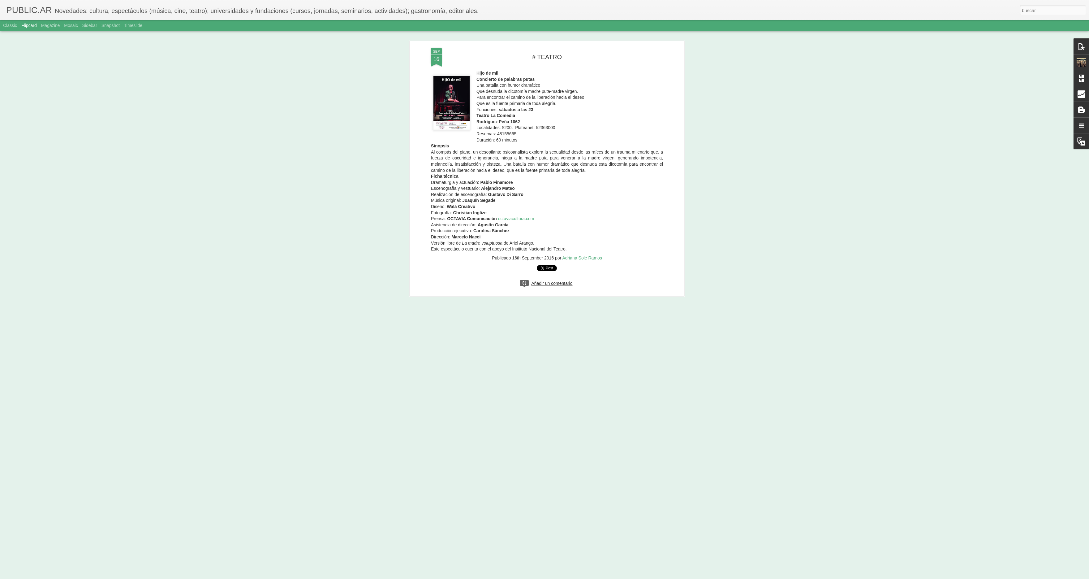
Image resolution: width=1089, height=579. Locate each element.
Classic (10, 25)
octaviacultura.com (516, 218)
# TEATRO (547, 57)
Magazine (50, 25)
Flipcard (29, 25)
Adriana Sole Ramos (582, 257)
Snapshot (110, 25)
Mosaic (71, 25)
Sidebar (89, 25)
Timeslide (133, 25)
